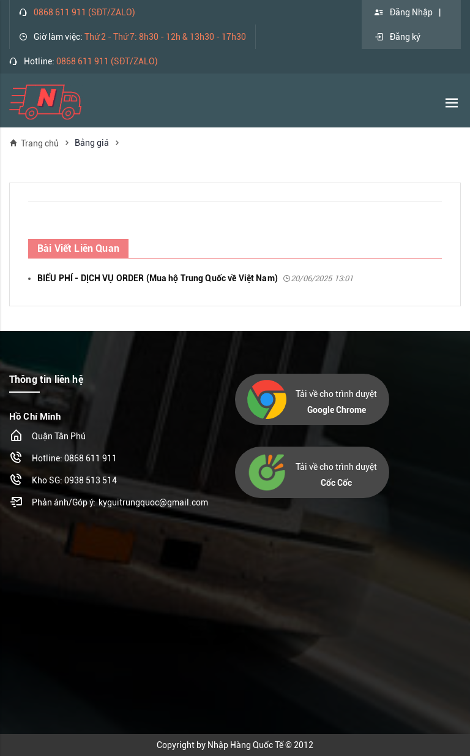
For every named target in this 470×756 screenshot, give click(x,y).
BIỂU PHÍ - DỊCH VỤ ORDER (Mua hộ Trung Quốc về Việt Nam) (195, 278)
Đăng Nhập (403, 12)
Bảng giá (92, 142)
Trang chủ (34, 143)
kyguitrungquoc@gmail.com (153, 502)
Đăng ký (397, 37)
